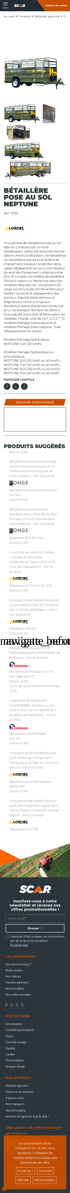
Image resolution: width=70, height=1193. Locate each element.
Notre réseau (14, 970)
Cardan (10, 1054)
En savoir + (25, 1171)
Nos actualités (15, 988)
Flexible (10, 1048)
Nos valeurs (13, 976)
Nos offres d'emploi (18, 994)
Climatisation (14, 1024)
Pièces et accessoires (20, 1092)
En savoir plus (19, 945)
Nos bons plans (15, 1110)
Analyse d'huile (15, 1066)
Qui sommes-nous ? (19, 964)
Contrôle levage (16, 1042)
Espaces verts (15, 1098)
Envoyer (33, 928)
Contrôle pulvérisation (20, 1030)
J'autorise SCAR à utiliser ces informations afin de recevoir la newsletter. (37, 941)
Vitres (9, 1036)
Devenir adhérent (17, 982)
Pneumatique (15, 1060)
